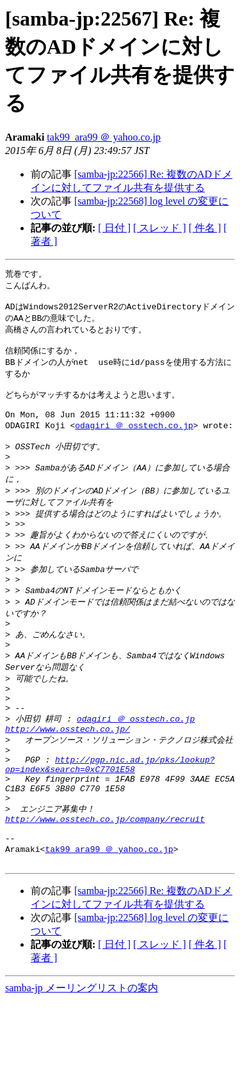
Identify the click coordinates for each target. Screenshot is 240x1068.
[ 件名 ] (205, 227)
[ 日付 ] (114, 227)
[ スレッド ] (159, 227)
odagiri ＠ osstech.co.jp (134, 441)
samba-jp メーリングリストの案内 (81, 1055)
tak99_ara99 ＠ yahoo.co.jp (104, 137)
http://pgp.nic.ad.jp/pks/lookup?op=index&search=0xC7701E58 (110, 816)
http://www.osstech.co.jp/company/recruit (105, 880)
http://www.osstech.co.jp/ (67, 775)
